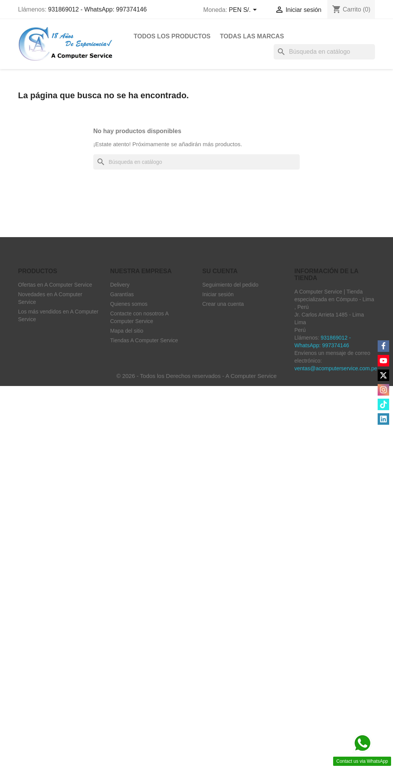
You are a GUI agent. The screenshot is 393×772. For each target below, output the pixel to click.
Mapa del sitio (126, 331)
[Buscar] (324, 51)
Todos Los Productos (172, 36)
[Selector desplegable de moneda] (244, 10)
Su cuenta (220, 271)
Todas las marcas (252, 36)
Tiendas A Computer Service (144, 340)
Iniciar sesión (218, 294)
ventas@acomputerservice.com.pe (335, 368)
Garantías (122, 294)
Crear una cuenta (223, 304)
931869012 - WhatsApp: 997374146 (97, 9)
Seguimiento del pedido (230, 285)
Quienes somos (128, 304)
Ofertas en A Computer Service (55, 285)
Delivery (120, 285)
